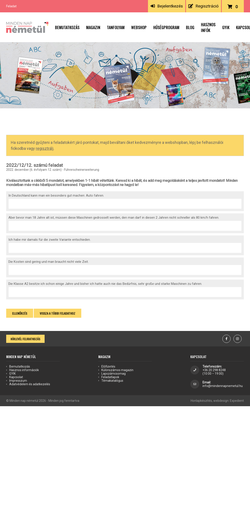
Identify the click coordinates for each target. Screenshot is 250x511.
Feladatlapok (110, 377)
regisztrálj (44, 148)
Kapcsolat (16, 377)
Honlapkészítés (201, 400)
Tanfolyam (116, 27)
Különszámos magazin (117, 370)
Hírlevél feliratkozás (25, 338)
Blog (190, 27)
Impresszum (18, 380)
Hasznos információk (24, 370)
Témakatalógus (112, 380)
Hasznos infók (208, 27)
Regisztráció (203, 6)
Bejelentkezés (167, 6)
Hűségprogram (166, 27)
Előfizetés (108, 366)
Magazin (93, 27)
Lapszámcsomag (113, 373)
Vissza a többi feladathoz (57, 313)
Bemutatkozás (67, 27)
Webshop (139, 27)
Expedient (237, 400)
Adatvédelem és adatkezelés (29, 384)
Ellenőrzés (19, 313)
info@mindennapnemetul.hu (223, 386)
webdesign (221, 400)
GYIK (225, 27)
